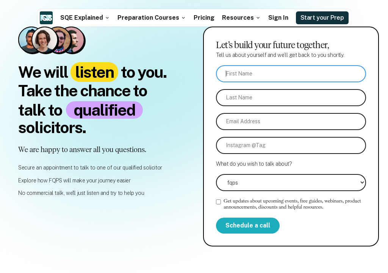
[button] (85, 17)
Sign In (278, 17)
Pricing (204, 17)
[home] (46, 17)
